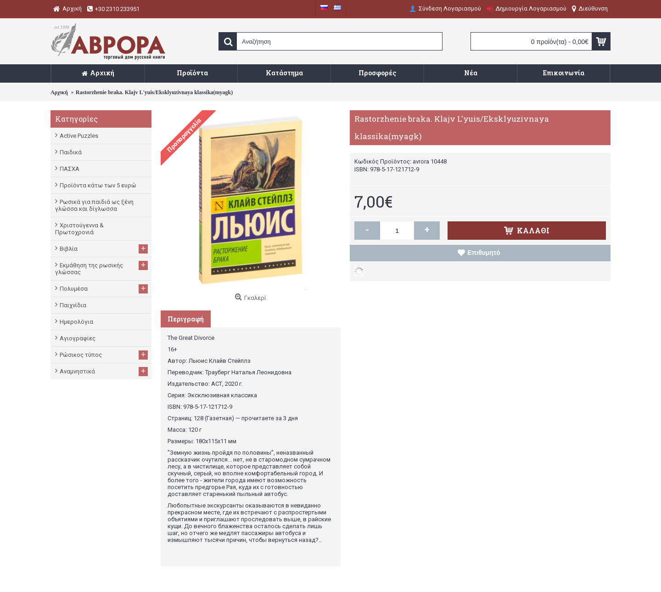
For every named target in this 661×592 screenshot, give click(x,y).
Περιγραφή (186, 319)
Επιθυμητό (483, 252)
